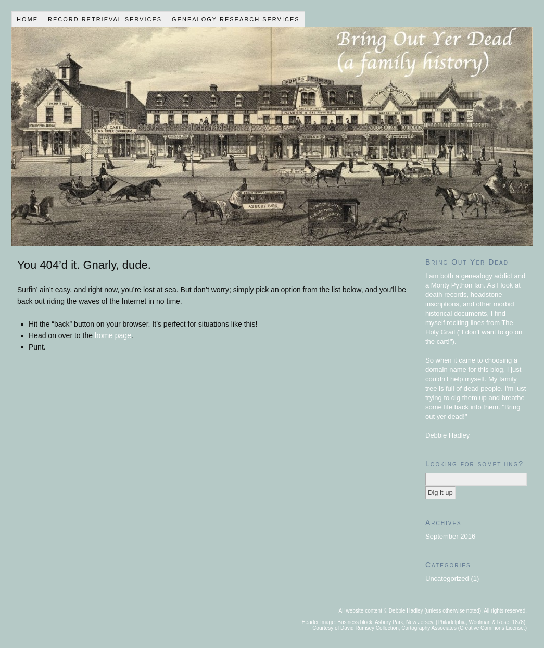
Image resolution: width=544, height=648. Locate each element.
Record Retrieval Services (105, 19)
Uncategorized (447, 578)
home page (113, 335)
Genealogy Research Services (236, 19)
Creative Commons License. (492, 628)
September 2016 (450, 536)
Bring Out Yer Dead (272, 136)
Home (27, 19)
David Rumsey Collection (369, 628)
